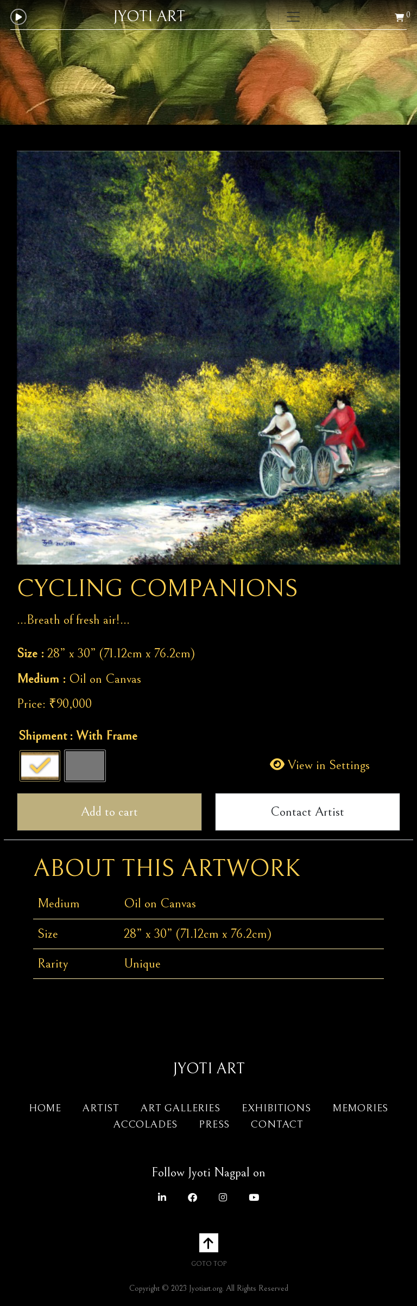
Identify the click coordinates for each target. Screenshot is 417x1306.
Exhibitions (276, 1108)
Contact (277, 1124)
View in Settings (320, 765)
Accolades (145, 1124)
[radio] (40, 766)
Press (214, 1124)
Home (45, 1108)
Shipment (42, 736)
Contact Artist (307, 812)
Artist (101, 1108)
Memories (360, 1108)
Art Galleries (180, 1108)
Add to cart (109, 812)
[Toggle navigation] (293, 17)
